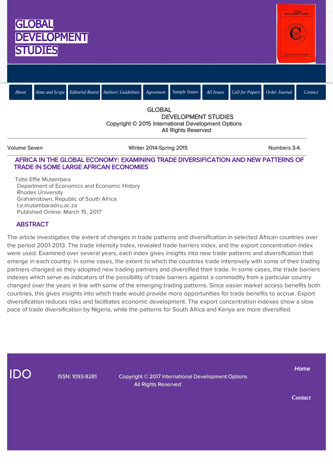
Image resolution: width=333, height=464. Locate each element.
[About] (20, 92)
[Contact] (311, 92)
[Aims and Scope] (50, 92)
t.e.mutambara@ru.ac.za (47, 205)
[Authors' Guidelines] (121, 92)
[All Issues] (215, 92)
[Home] (301, 369)
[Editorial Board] (84, 92)
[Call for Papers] (245, 92)
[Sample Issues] (185, 92)
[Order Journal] (279, 92)
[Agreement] (155, 92)
